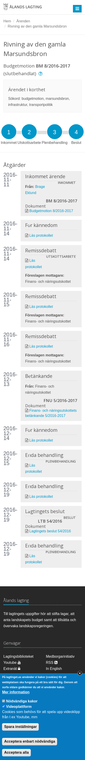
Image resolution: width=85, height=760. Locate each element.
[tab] (9, 132)
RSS (52, 662)
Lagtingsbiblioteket (18, 656)
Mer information (15, 698)
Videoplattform (19, 713)
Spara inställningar (20, 733)
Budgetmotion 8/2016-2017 (51, 211)
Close (80, 679)
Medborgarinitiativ (60, 656)
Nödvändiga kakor (22, 707)
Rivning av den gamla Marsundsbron (37, 26)
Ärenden (23, 21)
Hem (7, 21)
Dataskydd (54, 675)
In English (54, 669)
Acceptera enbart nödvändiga (29, 748)
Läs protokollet (41, 235)
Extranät (11, 669)
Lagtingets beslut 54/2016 (50, 531)
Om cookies (12, 675)
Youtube (12, 662)
